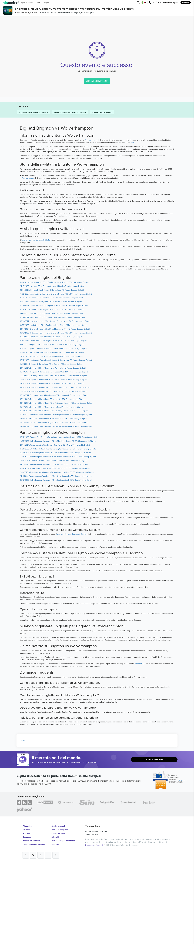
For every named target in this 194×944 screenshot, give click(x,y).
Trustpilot (22, 820)
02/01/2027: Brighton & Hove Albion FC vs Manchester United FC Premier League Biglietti (56, 506)
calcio (133, 223)
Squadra (26, 910)
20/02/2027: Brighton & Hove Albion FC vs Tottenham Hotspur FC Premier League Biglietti (56, 483)
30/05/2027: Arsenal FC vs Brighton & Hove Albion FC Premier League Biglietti (51, 378)
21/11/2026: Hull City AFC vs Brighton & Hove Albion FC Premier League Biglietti (52, 432)
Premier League (91, 220)
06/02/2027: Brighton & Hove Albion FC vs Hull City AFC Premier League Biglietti (52, 479)
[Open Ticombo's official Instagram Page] (40, 935)
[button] (11, 2)
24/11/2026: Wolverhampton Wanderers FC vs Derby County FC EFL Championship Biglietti (56, 556)
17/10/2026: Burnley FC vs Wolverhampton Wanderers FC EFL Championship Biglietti (53, 540)
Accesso (185, 2)
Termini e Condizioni (31, 921)
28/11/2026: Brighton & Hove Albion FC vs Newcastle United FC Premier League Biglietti (55, 467)
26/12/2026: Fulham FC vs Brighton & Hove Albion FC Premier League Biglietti (51, 382)
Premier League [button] (42, 2)
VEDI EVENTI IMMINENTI (97, 177)
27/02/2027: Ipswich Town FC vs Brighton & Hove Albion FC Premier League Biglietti (54, 428)
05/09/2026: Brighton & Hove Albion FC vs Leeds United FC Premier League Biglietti (54, 452)
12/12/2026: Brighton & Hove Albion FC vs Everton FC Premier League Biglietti (51, 444)
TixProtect (27, 913)
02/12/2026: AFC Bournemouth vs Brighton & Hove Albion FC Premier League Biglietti (54, 502)
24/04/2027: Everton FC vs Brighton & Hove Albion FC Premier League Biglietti (51, 393)
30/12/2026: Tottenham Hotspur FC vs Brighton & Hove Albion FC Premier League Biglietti (56, 413)
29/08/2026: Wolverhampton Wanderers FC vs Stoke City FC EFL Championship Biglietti (55, 525)
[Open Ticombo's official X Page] (33, 935)
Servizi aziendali (58, 906)
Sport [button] (23, 2)
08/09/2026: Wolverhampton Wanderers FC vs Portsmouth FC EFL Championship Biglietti (55, 533)
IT (144, 2)
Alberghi (55, 917)
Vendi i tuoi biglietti (170, 2)
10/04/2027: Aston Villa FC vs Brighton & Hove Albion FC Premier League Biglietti (52, 397)
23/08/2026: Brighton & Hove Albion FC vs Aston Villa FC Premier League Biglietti (53, 448)
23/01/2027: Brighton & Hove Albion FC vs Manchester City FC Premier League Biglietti (55, 409)
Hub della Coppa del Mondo (63, 921)
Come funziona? (58, 913)
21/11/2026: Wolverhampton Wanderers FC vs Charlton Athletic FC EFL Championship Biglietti (57, 552)
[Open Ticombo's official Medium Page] (48, 935)
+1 (151, 2)
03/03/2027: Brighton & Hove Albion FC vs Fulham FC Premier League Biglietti (51, 487)
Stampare (27, 917)
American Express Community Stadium (36, 320)
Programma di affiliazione (34, 924)
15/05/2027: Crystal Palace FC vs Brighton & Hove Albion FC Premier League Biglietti (54, 386)
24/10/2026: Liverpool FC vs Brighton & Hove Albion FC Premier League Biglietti (52, 366)
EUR (159, 2)
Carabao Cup (139, 744)
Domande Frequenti (60, 910)
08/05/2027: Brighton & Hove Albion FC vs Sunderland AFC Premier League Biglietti (54, 499)
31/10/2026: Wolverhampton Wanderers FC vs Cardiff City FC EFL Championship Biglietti (55, 548)
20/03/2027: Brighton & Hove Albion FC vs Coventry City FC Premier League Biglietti (54, 491)
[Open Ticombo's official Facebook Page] (23, 844)
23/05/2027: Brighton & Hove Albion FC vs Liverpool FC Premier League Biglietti (52, 424)
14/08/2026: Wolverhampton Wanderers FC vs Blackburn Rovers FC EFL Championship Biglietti (58, 521)
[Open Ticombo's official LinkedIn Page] (55, 935)
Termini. (100, 925)
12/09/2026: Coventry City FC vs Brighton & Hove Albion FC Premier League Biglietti (54, 456)
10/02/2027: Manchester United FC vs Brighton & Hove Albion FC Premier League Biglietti (56, 374)
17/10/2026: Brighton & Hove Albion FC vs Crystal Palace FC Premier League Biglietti (53, 460)
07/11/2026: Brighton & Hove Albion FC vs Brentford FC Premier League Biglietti (52, 463)
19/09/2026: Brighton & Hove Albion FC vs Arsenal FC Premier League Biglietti (51, 417)
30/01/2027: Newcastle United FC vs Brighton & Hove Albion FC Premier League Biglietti (55, 401)
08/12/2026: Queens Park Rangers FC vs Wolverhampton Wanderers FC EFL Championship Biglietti (59, 517)
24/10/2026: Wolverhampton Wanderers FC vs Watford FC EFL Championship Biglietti (54, 544)
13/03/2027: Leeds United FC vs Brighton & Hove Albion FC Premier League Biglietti (53, 405)
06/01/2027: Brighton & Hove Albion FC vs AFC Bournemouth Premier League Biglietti (54, 475)
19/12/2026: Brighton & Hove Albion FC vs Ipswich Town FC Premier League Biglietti (53, 471)
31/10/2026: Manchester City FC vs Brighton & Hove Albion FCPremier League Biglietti (54, 362)
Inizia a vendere (154, 839)
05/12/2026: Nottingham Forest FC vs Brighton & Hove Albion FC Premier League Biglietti (56, 440)
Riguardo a (27, 906)
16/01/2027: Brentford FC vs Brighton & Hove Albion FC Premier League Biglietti (52, 389)
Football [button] (31, 2)
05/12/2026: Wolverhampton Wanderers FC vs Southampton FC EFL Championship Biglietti (56, 560)
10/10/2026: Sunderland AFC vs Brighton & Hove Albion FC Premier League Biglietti (53, 421)
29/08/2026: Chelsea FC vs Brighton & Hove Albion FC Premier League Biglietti (52, 370)
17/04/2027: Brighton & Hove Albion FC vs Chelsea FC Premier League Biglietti (51, 436)
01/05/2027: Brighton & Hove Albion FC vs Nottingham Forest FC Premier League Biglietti (56, 495)
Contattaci (56, 924)
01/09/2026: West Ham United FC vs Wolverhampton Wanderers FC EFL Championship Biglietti (58, 529)
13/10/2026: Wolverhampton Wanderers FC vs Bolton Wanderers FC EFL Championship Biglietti (58, 537)
